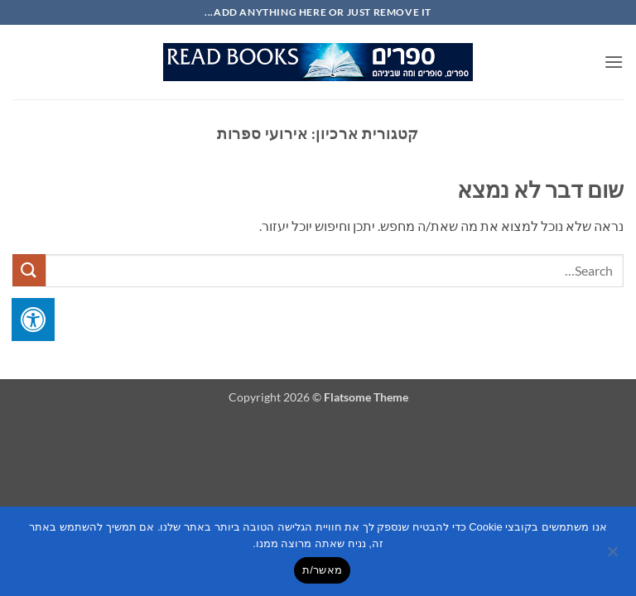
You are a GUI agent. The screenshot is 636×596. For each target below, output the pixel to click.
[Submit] (29, 270)
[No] (614, 556)
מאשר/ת (322, 570)
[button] (614, 61)
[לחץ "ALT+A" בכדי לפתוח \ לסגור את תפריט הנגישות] (33, 319)
